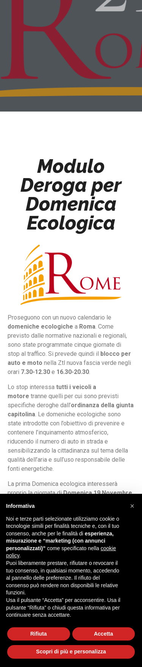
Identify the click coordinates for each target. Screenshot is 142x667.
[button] (132, 506)
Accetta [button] (103, 634)
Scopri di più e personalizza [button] (71, 651)
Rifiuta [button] (38, 634)
